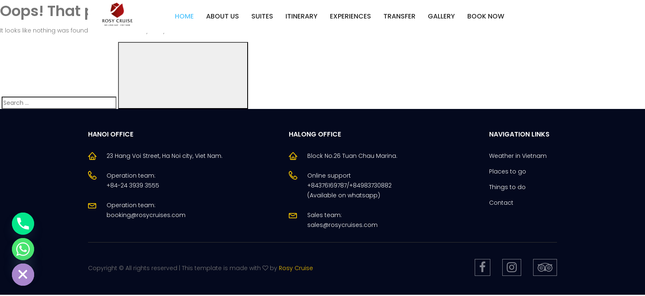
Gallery (441, 16)
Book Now (485, 16)
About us (222, 16)
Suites (262, 16)
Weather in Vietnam (518, 156)
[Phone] (23, 224)
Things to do (507, 187)
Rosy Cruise (296, 268)
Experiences (350, 16)
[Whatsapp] (23, 249)
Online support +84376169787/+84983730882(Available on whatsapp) (349, 185)
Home (184, 16)
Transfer (399, 16)
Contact (501, 203)
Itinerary (301, 16)
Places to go (507, 171)
